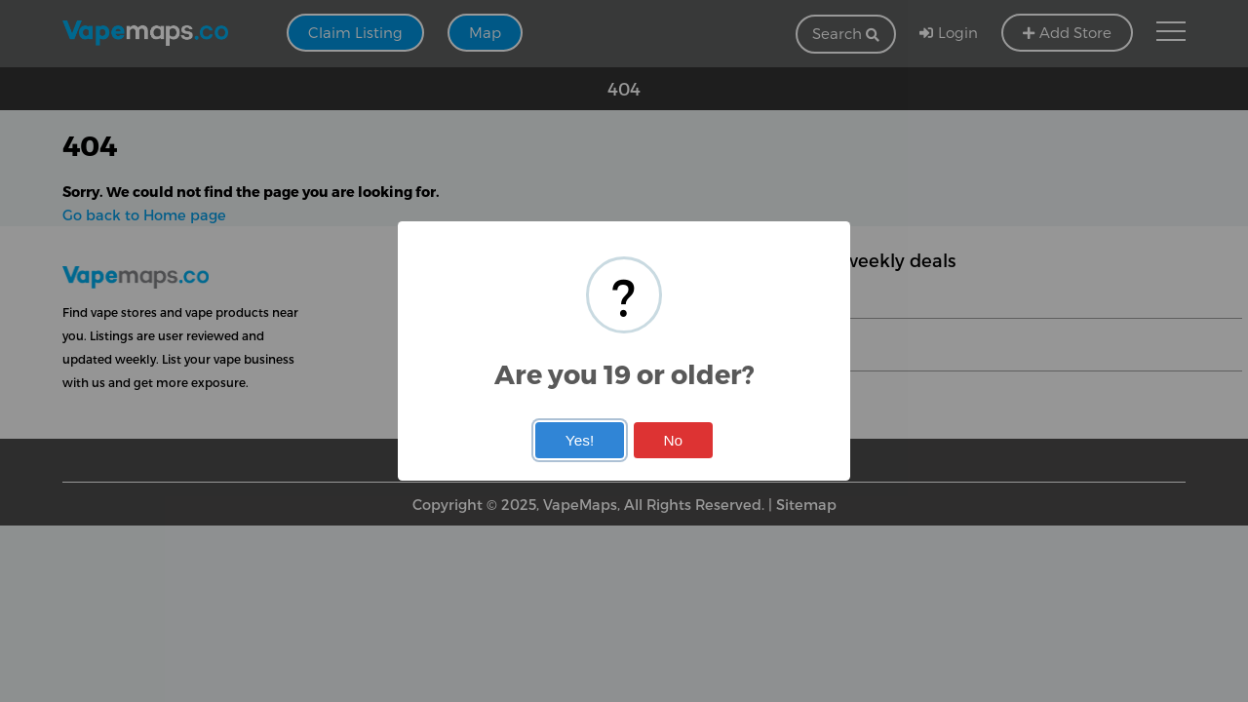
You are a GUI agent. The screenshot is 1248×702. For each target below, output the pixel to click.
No (672, 440)
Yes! (580, 440)
